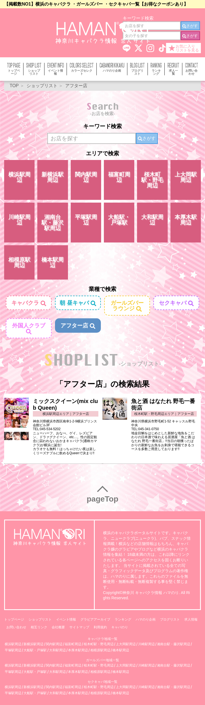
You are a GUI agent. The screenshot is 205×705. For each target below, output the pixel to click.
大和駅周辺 (152, 220)
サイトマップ (79, 627)
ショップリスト (40, 619)
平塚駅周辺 (86, 220)
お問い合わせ (16, 627)
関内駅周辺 (86, 177)
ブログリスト (170, 619)
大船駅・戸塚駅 (119, 220)
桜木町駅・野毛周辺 (152, 179)
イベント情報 (66, 619)
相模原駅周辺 (19, 262)
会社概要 (58, 627)
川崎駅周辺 (19, 220)
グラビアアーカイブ (95, 619)
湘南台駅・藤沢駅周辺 (52, 222)
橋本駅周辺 (52, 262)
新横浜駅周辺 (52, 177)
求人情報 (191, 619)
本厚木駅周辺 (186, 220)
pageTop (103, 499)
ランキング (123, 619)
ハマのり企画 (146, 619)
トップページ (14, 619)
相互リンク (39, 627)
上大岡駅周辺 (186, 177)
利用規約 (100, 627)
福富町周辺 (119, 177)
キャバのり (119, 627)
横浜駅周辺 (19, 177)
